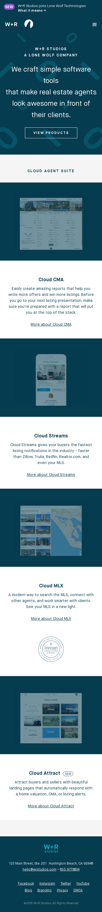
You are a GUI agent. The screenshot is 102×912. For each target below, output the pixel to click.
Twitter (65, 883)
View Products (51, 133)
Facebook (26, 883)
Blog (28, 890)
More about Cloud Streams (51, 475)
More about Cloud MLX (51, 619)
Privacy (62, 890)
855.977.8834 (69, 869)
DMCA (78, 890)
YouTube (83, 883)
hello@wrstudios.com (39, 869)
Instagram (47, 883)
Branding (44, 890)
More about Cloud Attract (51, 806)
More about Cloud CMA (51, 325)
